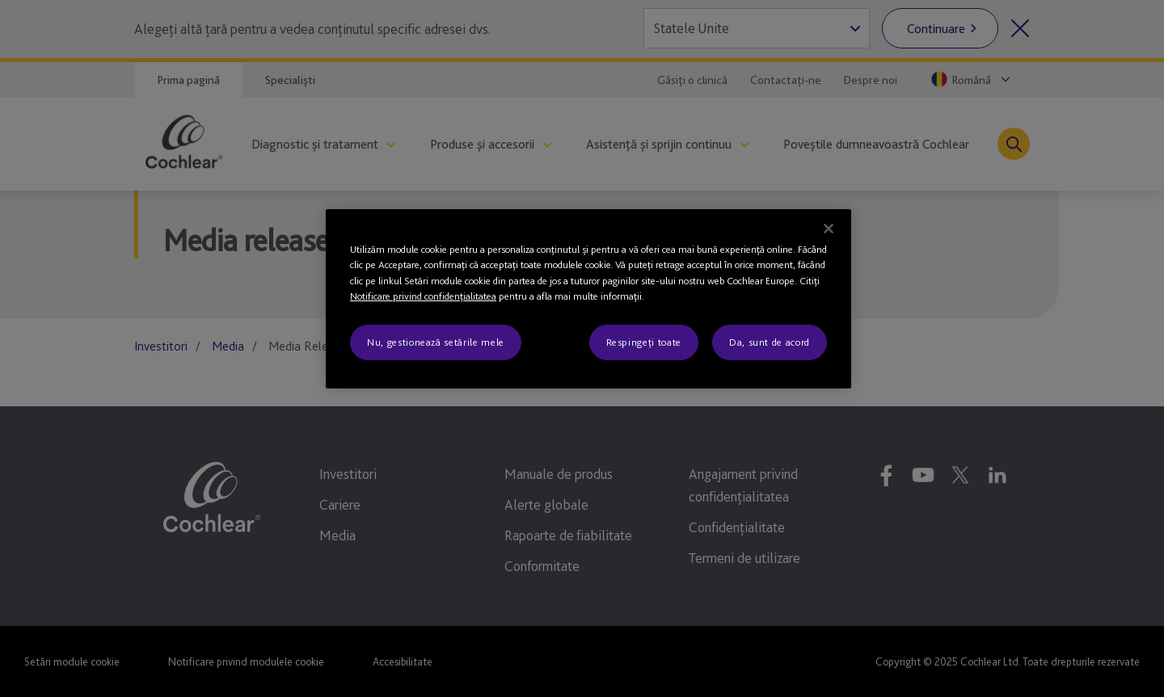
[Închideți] (828, 228)
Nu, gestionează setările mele (435, 342)
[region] (588, 298)
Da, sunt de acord (769, 342)
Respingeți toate (643, 342)
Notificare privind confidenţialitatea (423, 296)
